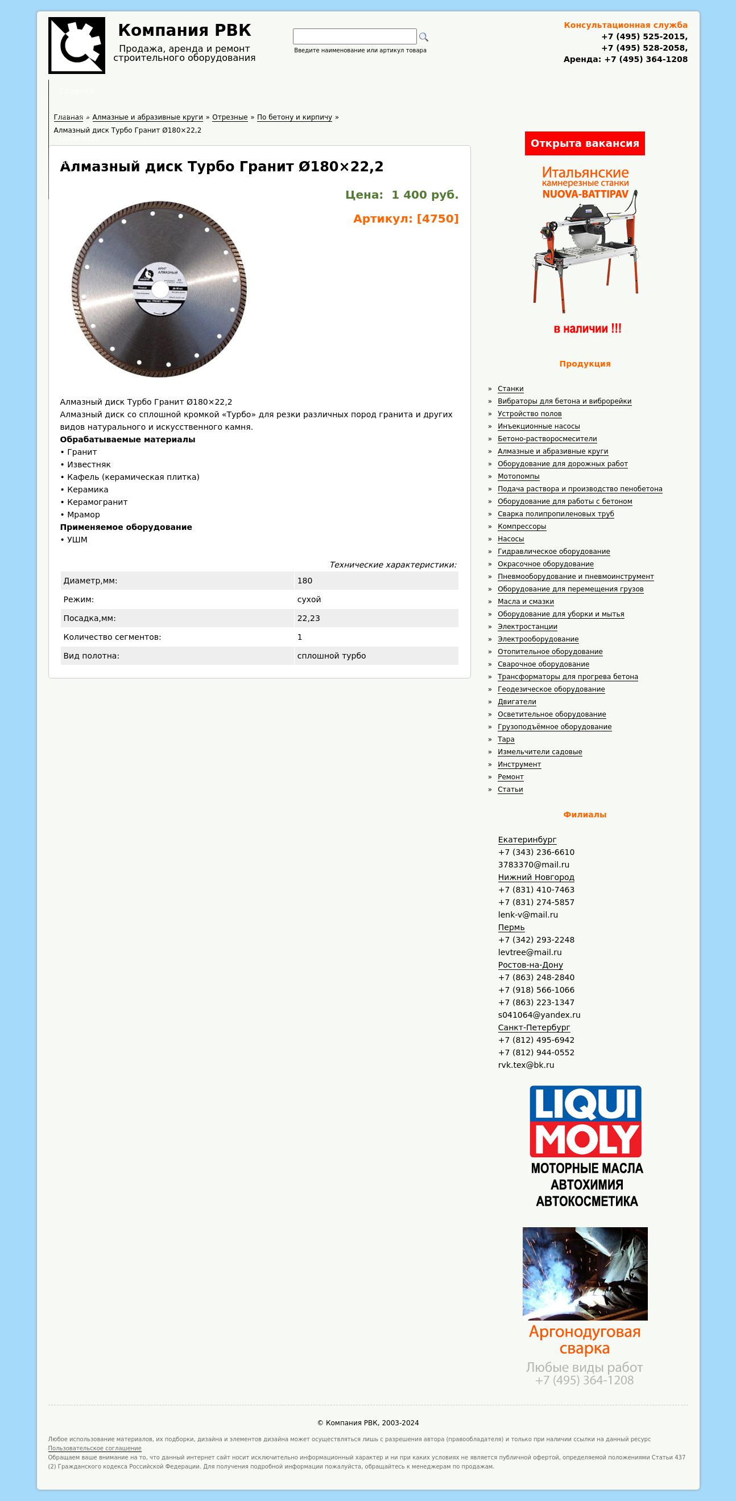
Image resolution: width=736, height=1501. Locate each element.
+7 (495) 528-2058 (643, 47)
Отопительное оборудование (550, 652)
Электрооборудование (538, 639)
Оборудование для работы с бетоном (565, 501)
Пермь (511, 927)
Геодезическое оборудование (551, 689)
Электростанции (527, 627)
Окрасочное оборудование (546, 564)
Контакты (499, 91)
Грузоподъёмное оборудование (554, 727)
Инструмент (519, 764)
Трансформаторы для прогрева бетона (568, 677)
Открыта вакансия (585, 143)
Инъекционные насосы (539, 426)
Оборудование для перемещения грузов (571, 589)
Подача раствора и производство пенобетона (580, 489)
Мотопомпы (519, 476)
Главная (227, 91)
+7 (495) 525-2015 (643, 36)
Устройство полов (530, 414)
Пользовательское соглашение (95, 1448)
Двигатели (517, 702)
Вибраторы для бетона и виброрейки (564, 401)
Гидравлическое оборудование (554, 552)
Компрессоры (522, 527)
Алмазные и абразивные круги (553, 451)
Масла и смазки (526, 602)
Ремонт (511, 777)
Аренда (291, 91)
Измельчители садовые (540, 752)
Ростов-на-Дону (530, 964)
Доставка (428, 91)
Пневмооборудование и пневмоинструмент (576, 577)
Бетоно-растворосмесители (547, 439)
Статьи (510, 789)
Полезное (358, 91)
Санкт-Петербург (534, 1027)
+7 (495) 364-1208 (644, 59)
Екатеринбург (527, 839)
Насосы (511, 539)
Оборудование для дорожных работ (563, 464)
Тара (506, 739)
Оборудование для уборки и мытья (561, 614)
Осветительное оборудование (552, 714)
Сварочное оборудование (543, 664)
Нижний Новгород (536, 877)
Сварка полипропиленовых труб (556, 514)
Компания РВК (184, 30)
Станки (511, 389)
